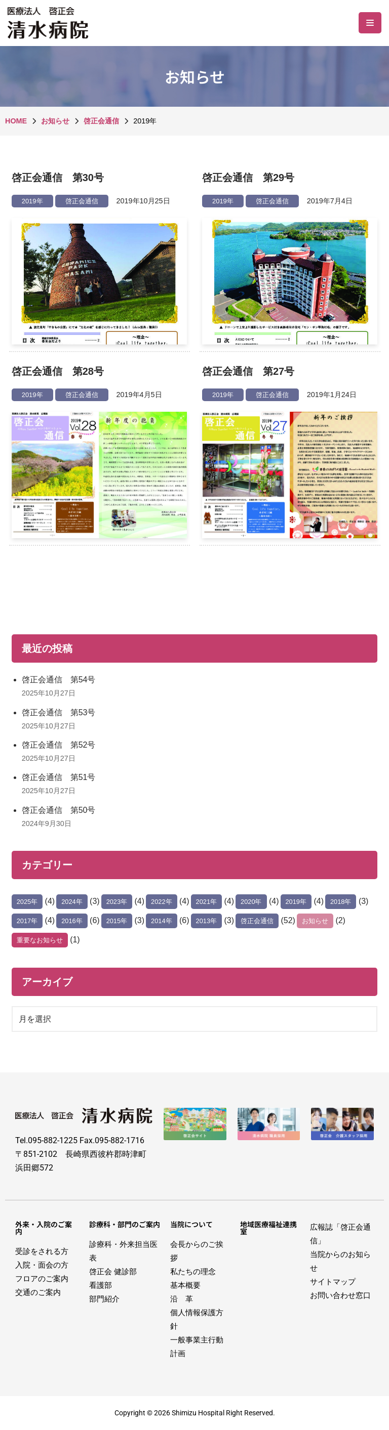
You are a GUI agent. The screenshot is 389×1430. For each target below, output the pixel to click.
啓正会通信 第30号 (58, 177)
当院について (191, 1224)
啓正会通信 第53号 (59, 712)
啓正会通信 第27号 (248, 371)
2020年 (251, 901)
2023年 (116, 901)
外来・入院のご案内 (43, 1228)
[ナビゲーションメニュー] (370, 22)
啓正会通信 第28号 (58, 371)
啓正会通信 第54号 (59, 679)
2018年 (340, 901)
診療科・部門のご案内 (124, 1224)
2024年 (71, 901)
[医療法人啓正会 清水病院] (51, 23)
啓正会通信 (81, 201)
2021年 (206, 901)
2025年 (27, 901)
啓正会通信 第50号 (59, 810)
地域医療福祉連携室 (268, 1228)
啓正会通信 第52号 (59, 745)
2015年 (116, 921)
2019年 (32, 201)
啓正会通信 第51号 (59, 777)
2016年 (71, 921)
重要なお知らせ (40, 940)
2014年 (161, 921)
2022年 (161, 901)
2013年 (206, 921)
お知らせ (315, 921)
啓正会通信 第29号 (248, 177)
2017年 (27, 921)
